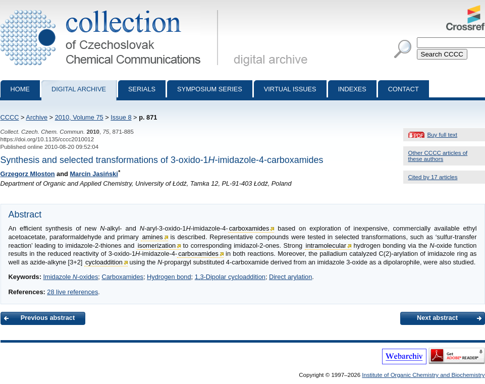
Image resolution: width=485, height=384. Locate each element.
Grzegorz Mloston (28, 174)
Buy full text (442, 135)
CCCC (10, 117)
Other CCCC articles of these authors (438, 156)
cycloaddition (104, 262)
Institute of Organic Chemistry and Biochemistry (423, 375)
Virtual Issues (290, 89)
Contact (403, 89)
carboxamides (249, 228)
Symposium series (209, 89)
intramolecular (326, 245)
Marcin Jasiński (94, 174)
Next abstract (437, 317)
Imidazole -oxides (70, 277)
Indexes (352, 89)
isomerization (157, 245)
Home (20, 89)
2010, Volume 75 (79, 117)
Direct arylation (290, 277)
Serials (141, 89)
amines (152, 237)
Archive (36, 117)
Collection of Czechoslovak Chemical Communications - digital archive (111, 9)
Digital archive (78, 89)
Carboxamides (122, 277)
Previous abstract (48, 317)
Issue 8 (121, 117)
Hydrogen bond (169, 277)
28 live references (72, 292)
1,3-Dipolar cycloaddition (230, 277)
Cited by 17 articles (433, 177)
